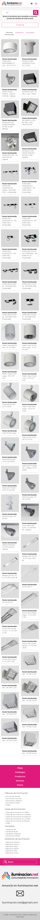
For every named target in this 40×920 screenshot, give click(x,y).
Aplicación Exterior (13, 842)
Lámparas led (11, 829)
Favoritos (9, 32)
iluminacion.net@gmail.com (20, 902)
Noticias (20, 781)
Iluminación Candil (13, 803)
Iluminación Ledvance (14, 801)
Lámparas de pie (12, 832)
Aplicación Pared (12, 849)
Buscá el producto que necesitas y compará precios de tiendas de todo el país (20, 17)
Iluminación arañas (13, 836)
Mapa (20, 768)
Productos (20, 776)
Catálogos (20, 772)
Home (20, 785)
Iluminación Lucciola (13, 798)
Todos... (8, 805)
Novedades (30, 32)
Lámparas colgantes (13, 834)
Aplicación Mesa (12, 846)
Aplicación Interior (13, 844)
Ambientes (19, 32)
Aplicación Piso (11, 851)
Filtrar (20, 25)
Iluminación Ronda (13, 796)
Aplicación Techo (12, 853)
